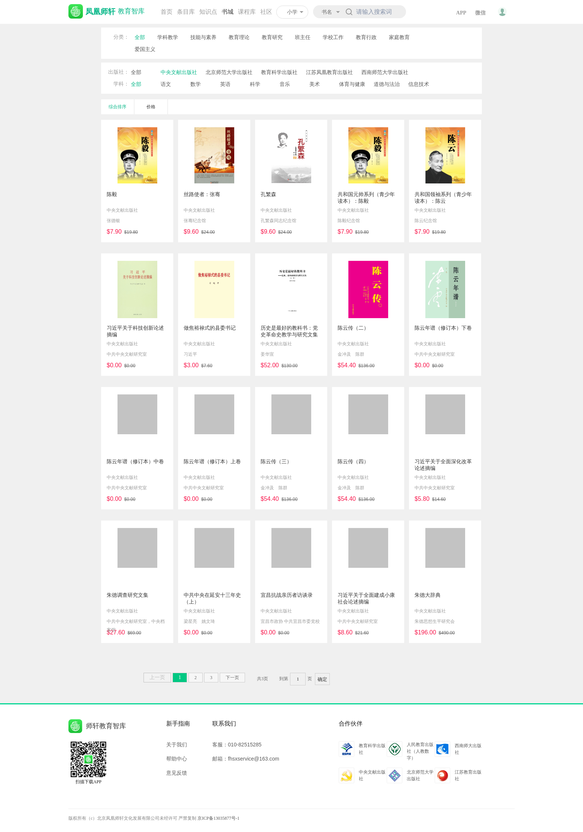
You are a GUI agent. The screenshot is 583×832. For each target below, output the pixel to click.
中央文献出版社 (179, 72)
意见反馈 (176, 773)
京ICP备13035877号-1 (218, 818)
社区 (266, 12)
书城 (227, 12)
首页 (167, 12)
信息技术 (418, 84)
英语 (225, 84)
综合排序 (117, 106)
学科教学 (167, 37)
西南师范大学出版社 (384, 72)
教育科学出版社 (279, 72)
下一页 (232, 677)
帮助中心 (176, 759)
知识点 (208, 12)
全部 (140, 37)
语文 (166, 84)
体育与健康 (352, 84)
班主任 (302, 37)
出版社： (118, 72)
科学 (255, 84)
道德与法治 (387, 84)
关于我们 (176, 745)
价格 (150, 106)
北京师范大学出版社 (229, 72)
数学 (195, 84)
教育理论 (239, 37)
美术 (314, 84)
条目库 (186, 12)
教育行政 (366, 37)
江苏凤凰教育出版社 (329, 72)
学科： (121, 84)
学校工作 (333, 37)
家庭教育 (399, 37)
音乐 (285, 84)
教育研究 (272, 37)
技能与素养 (203, 37)
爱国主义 (145, 49)
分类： (121, 37)
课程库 (247, 12)
